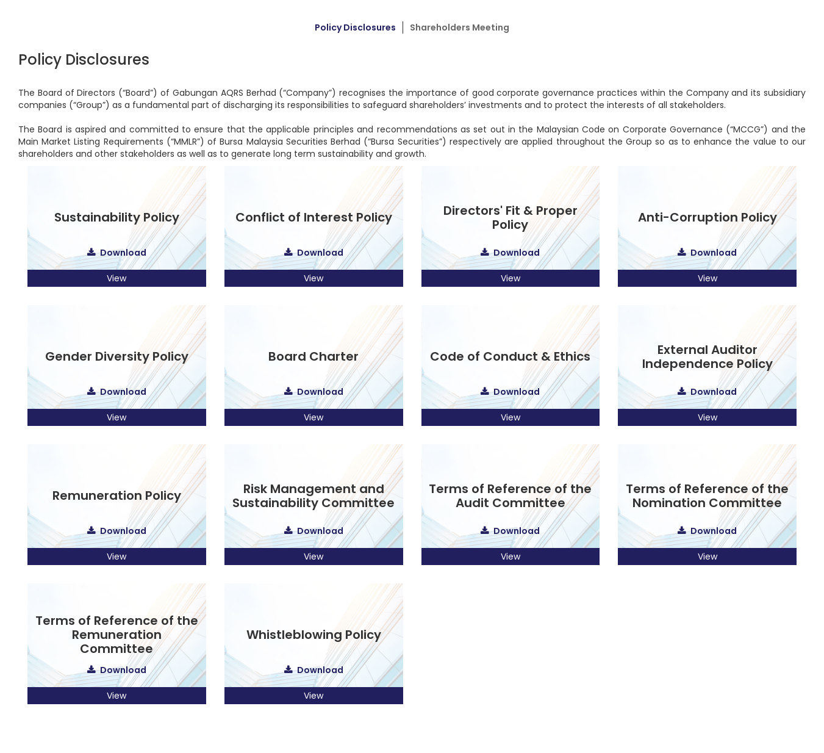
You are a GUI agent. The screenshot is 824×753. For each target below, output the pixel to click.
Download (123, 253)
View (116, 278)
